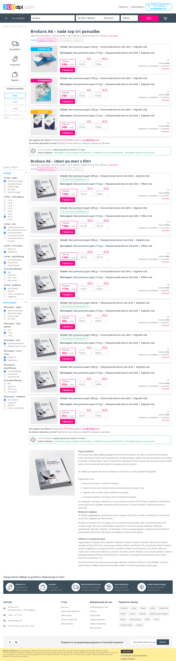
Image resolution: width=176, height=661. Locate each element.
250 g (10, 214)
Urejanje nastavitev (128, 659)
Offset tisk (12, 249)
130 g (10, 205)
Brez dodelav (13, 288)
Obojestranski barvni (16, 227)
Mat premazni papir (15, 181)
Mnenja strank (95, 628)
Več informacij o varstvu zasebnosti (134, 655)
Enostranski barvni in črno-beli (16, 239)
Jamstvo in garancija (69, 619)
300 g (10, 216)
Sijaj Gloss (12, 275)
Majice (143, 608)
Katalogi (142, 614)
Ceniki (156, 619)
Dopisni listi (164, 608)
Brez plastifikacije (14, 260)
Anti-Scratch (12, 280)
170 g (10, 208)
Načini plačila (95, 615)
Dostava (93, 611)
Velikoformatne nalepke (159, 614)
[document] (88, 655)
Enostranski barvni (15, 233)
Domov (5, 26)
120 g (10, 203)
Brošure (13, 26)
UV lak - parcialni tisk (16, 294)
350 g (10, 219)
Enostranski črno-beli (16, 235)
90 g (9, 330)
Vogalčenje (12, 296)
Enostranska (12, 262)
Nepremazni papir (15, 184)
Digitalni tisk (12, 252)
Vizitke (152, 608)
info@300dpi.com (158, 9)
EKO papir (11, 189)
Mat (9, 272)
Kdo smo (64, 607)
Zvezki (132, 614)
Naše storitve (66, 615)
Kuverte (139, 625)
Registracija (137, 6)
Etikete (123, 619)
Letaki (134, 608)
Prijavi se (123, 6)
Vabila (147, 619)
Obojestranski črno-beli (17, 230)
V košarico (67, 70)
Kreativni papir (13, 186)
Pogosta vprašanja (97, 619)
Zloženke (124, 608)
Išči (149, 18)
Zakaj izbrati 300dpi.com (70, 611)
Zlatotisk (11, 291)
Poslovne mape (126, 625)
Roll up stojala (135, 619)
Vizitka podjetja (67, 624)
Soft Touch (12, 277)
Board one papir (14, 192)
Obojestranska (13, 265)
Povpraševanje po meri (99, 607)
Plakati (123, 614)
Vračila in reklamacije (98, 624)
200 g (10, 211)
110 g (10, 200)
